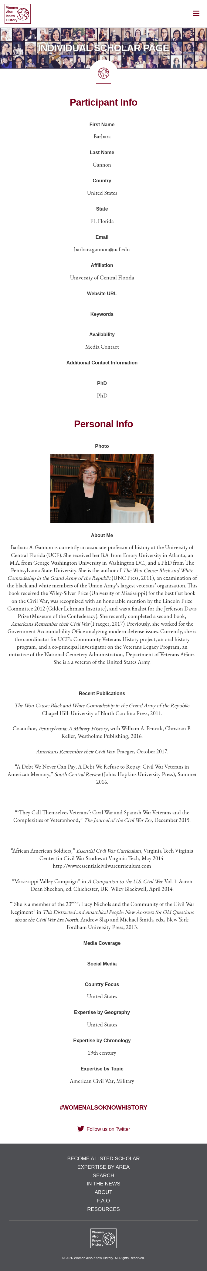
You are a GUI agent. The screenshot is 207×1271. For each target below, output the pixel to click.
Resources (103, 1209)
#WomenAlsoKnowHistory (103, 1107)
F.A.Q (103, 1201)
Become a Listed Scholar (103, 1158)
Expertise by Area (103, 1167)
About (104, 1192)
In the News (103, 1184)
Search (103, 1175)
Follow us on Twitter (103, 1129)
